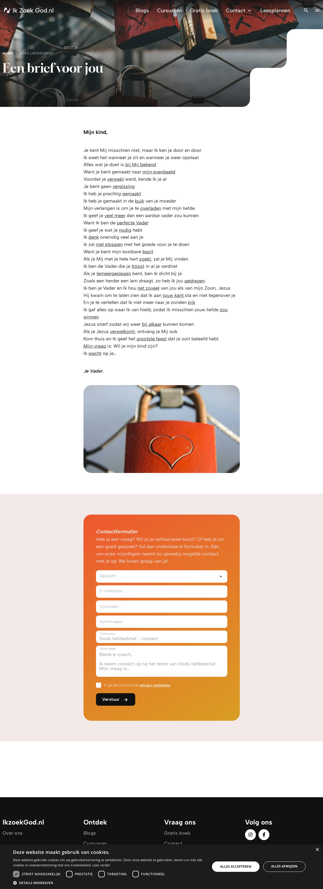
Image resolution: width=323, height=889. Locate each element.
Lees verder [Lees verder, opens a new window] (101, 865)
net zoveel (148, 288)
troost (138, 266)
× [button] (317, 850)
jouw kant (174, 295)
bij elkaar (152, 324)
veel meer (115, 215)
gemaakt (131, 194)
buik (139, 201)
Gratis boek (204, 10)
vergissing (124, 186)
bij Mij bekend (140, 164)
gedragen (194, 281)
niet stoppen (109, 244)
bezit (148, 252)
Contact (239, 10)
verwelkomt (122, 331)
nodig (125, 230)
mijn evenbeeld (159, 172)
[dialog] (161, 866)
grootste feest (152, 339)
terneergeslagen (113, 273)
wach (94, 353)
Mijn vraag (94, 346)
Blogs (142, 10)
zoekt (145, 259)
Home (8, 53)
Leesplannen (275, 10)
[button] (108, 882)
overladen (150, 208)
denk (93, 237)
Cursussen (169, 10)
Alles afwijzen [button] (284, 866)
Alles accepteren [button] (235, 866)
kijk (191, 302)
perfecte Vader (132, 223)
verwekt (115, 179)
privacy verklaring (155, 685)
